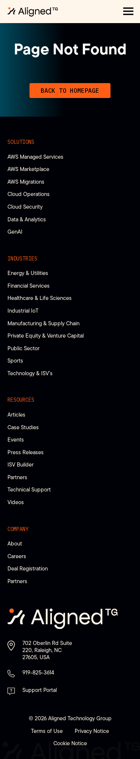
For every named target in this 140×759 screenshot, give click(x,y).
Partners (17, 477)
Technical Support (29, 489)
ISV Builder (20, 464)
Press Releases (25, 452)
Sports (15, 360)
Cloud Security (25, 207)
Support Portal (39, 690)
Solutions (20, 142)
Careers (16, 556)
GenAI (14, 231)
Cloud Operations (28, 194)
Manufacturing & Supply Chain (43, 323)
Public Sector (23, 348)
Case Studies (23, 427)
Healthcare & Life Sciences (39, 298)
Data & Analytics (26, 219)
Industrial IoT (22, 310)
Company (17, 529)
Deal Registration (27, 568)
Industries (22, 258)
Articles (16, 414)
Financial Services (28, 286)
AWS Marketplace (28, 169)
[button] (128, 11)
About (14, 543)
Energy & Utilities (27, 273)
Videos (15, 502)
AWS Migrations (25, 182)
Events (15, 439)
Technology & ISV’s (30, 373)
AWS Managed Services (35, 157)
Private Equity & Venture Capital (45, 335)
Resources (20, 399)
